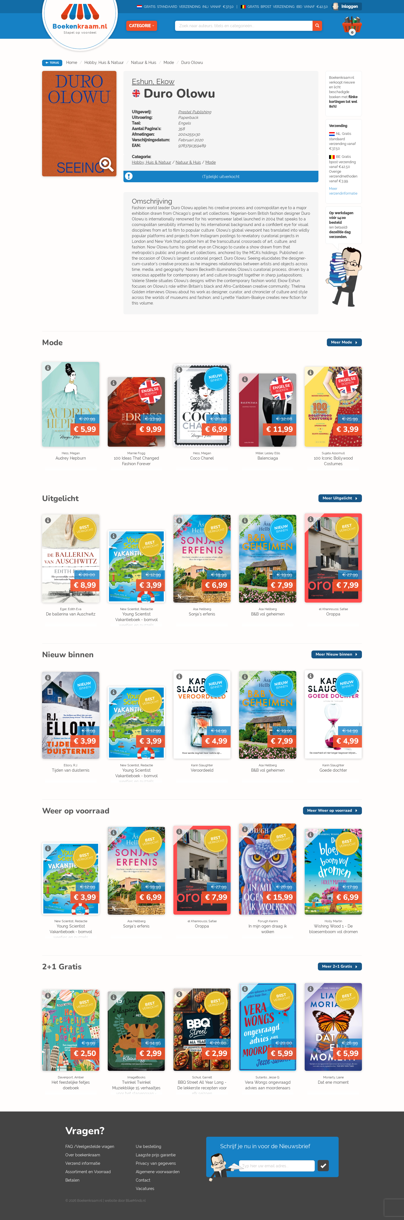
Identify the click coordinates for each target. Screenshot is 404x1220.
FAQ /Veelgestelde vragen (89, 1146)
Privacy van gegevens (156, 1163)
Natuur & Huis (143, 62)
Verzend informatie (82, 1163)
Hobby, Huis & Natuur (104, 62)
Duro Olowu (192, 62)
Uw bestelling (148, 1146)
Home (71, 62)
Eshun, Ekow (153, 81)
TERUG (52, 63)
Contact (143, 1180)
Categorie (141, 26)
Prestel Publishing (194, 112)
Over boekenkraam (82, 1155)
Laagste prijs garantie (156, 1155)
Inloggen (349, 6)
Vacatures (145, 1188)
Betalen (72, 1180)
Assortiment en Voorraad (88, 1172)
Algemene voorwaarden (158, 1172)
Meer (341, 342)
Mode (169, 62)
